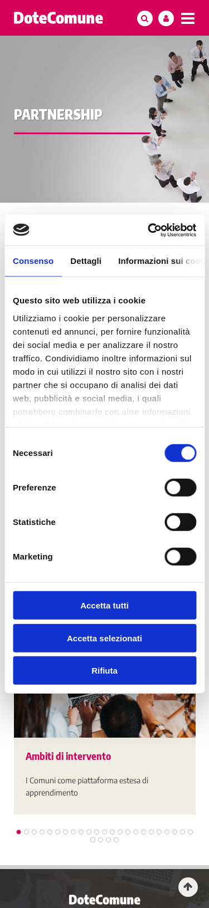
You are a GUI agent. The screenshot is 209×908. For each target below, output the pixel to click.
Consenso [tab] (33, 261)
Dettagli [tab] (85, 261)
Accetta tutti (104, 605)
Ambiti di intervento (68, 755)
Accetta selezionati (104, 637)
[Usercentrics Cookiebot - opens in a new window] (148, 230)
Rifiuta (104, 670)
